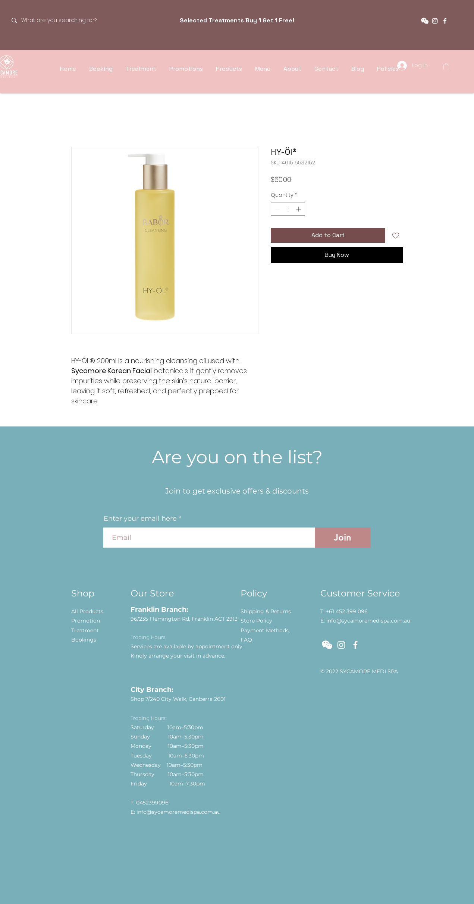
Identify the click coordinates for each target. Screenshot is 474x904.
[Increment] (299, 208)
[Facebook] (445, 21)
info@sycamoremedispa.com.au (178, 812)
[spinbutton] (288, 208)
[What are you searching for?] (59, 20)
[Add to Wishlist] (395, 235)
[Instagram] (435, 21)
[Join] (343, 537)
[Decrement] (276, 208)
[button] (425, 21)
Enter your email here (140, 518)
